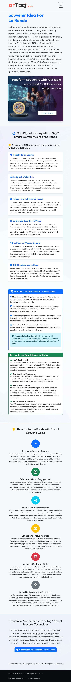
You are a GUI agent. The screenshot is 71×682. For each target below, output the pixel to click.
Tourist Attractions (42, 664)
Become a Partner (16, 678)
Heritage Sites (28, 664)
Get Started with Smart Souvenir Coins (35, 649)
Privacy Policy (34, 678)
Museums (18, 664)
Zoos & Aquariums (56, 664)
